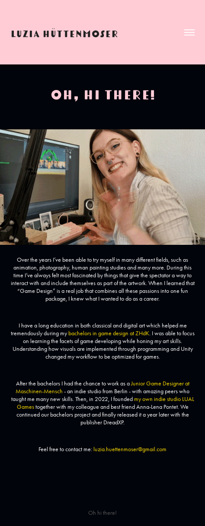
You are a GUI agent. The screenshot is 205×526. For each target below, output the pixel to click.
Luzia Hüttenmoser (64, 33)
